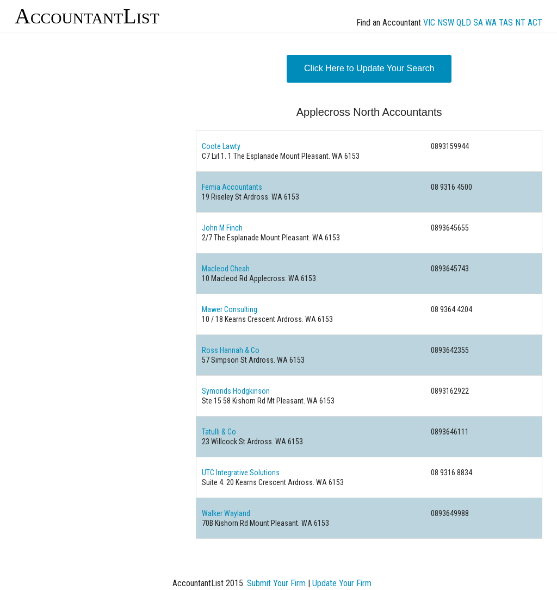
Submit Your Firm (276, 583)
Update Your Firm (342, 583)
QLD (463, 22)
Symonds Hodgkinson (236, 391)
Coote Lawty (221, 146)
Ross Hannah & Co (230, 350)
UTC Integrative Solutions (241, 472)
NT (520, 22)
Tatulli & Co (219, 431)
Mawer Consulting (229, 309)
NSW (445, 22)
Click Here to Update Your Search (369, 68)
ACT (535, 22)
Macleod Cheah (226, 268)
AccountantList (87, 16)
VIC (429, 22)
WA (491, 22)
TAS (506, 22)
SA (478, 22)
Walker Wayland (226, 513)
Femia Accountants (232, 187)
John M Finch (222, 227)
